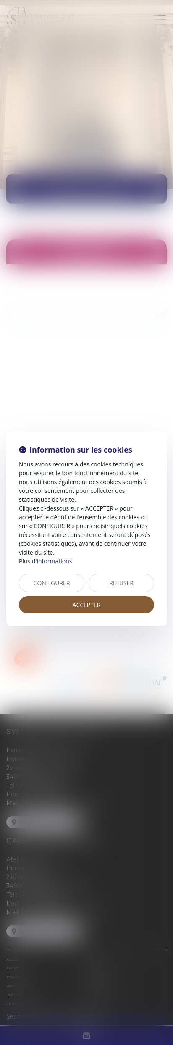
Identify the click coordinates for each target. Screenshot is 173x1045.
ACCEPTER (87, 605)
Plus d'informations (45, 561)
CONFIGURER (52, 583)
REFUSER (121, 583)
